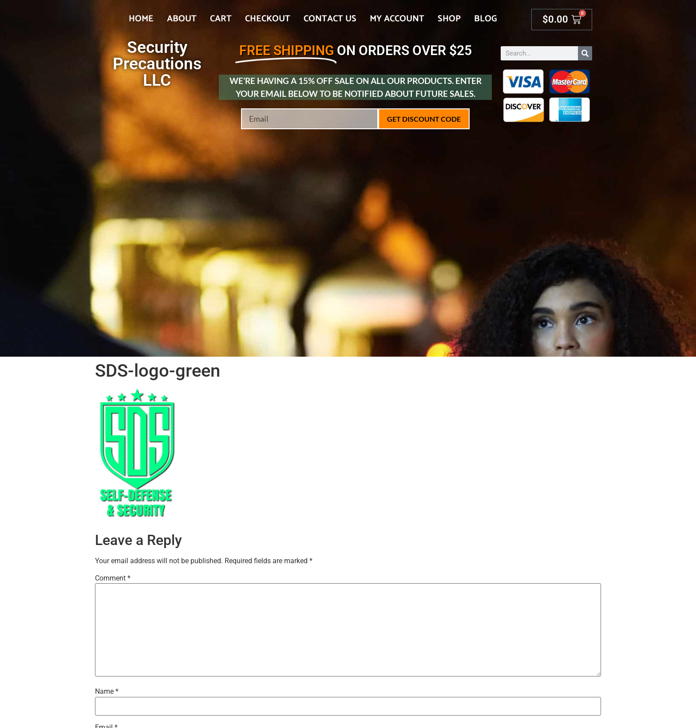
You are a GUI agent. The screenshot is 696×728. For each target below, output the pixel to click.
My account (397, 19)
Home (141, 19)
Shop (449, 19)
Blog (485, 19)
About (182, 19)
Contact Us (330, 19)
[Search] (585, 53)
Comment (112, 578)
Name (107, 691)
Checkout (267, 19)
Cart (221, 19)
